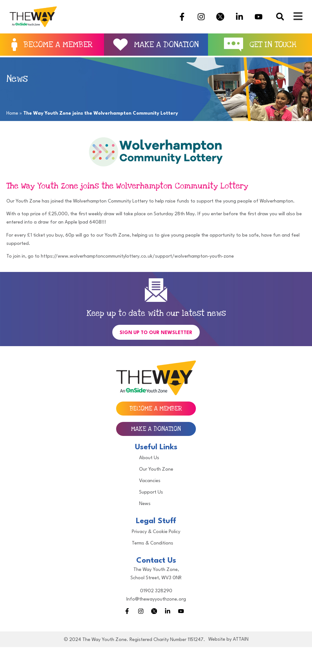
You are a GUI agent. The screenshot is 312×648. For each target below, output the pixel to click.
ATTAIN (241, 640)
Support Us (151, 492)
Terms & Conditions (152, 543)
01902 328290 (156, 591)
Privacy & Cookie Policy (156, 532)
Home (12, 113)
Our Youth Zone (156, 469)
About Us (149, 458)
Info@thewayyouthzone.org (156, 599)
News (145, 504)
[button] (280, 17)
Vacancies (149, 481)
